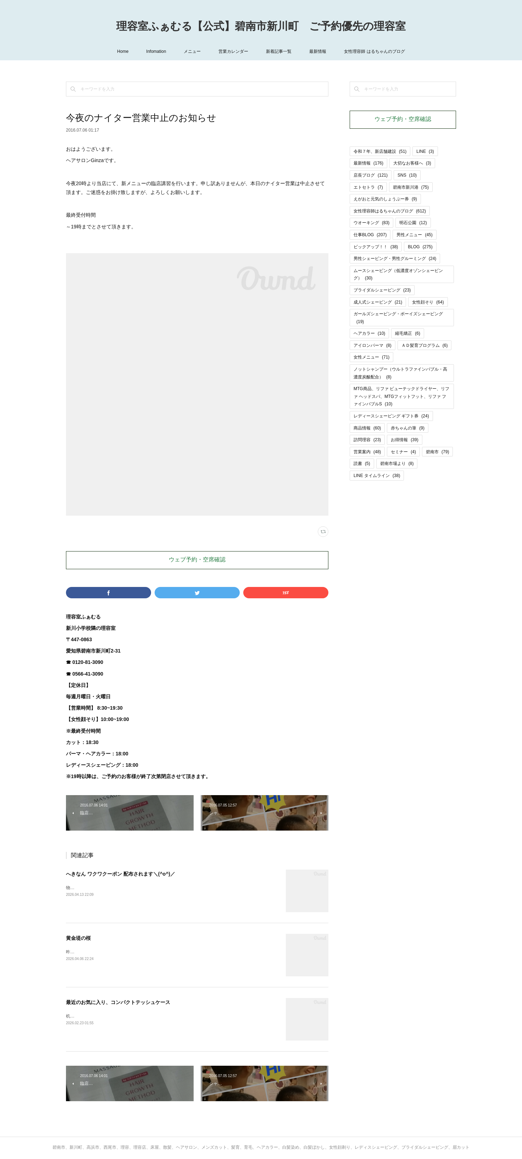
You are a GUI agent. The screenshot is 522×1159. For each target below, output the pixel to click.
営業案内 (367, 451)
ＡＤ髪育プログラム (424, 345)
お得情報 (404, 439)
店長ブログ (371, 175)
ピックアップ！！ (376, 246)
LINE (425, 151)
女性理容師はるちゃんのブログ (390, 211)
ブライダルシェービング (382, 290)
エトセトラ (368, 187)
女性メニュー (371, 357)
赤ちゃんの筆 (407, 428)
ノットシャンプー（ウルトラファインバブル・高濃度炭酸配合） (400, 373)
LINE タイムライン (377, 475)
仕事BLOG (370, 234)
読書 (362, 463)
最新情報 (317, 51)
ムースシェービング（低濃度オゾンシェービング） (398, 274)
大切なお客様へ (412, 163)
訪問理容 (367, 439)
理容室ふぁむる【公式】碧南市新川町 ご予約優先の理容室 (261, 27)
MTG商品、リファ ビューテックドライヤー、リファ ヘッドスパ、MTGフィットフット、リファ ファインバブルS (401, 396)
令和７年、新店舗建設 (380, 151)
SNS (407, 175)
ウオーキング (371, 222)
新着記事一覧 (278, 51)
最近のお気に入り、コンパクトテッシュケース (118, 1002)
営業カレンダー (233, 51)
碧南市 (437, 451)
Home (122, 51)
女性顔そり (428, 302)
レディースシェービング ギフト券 (391, 416)
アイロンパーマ (373, 345)
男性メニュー (414, 234)
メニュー (192, 51)
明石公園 (413, 222)
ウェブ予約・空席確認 (197, 560)
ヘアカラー (369, 333)
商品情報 (367, 428)
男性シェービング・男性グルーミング (395, 258)
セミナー (403, 451)
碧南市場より (397, 463)
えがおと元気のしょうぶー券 (385, 198)
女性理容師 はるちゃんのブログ (374, 51)
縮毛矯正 (407, 333)
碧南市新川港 (411, 187)
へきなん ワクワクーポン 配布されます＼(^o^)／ (120, 874)
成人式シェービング (378, 302)
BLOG (420, 246)
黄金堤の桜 (78, 938)
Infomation (156, 51)
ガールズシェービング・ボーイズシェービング (398, 317)
